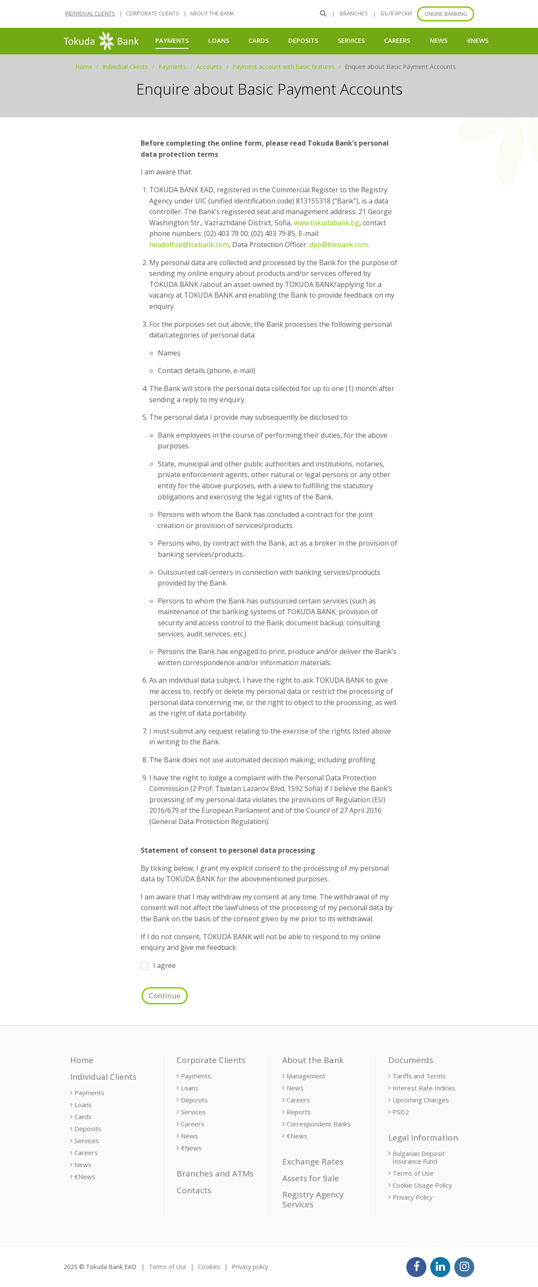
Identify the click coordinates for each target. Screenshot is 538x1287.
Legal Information (423, 1137)
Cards (258, 40)
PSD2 (401, 1112)
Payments (172, 40)
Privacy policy (250, 1267)
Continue (164, 995)
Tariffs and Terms (419, 1076)
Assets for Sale (310, 1178)
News (438, 40)
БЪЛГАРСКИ (396, 13)
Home (83, 67)
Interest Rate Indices (424, 1088)
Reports (299, 1112)
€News (477, 40)
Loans (218, 40)
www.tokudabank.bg (326, 222)
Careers (397, 40)
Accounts (209, 67)
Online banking (445, 14)
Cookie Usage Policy (422, 1185)
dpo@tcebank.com (338, 244)
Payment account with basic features (283, 67)
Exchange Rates (312, 1161)
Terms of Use (413, 1173)
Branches (354, 13)
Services (351, 40)
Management (306, 1076)
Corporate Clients (152, 13)
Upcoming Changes (421, 1100)
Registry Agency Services (313, 1199)
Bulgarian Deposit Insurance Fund (419, 1157)
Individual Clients (90, 13)
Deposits (303, 40)
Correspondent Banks (319, 1124)
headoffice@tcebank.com (189, 244)
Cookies (209, 1267)
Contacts (194, 1190)
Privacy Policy (413, 1197)
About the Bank (212, 13)
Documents (410, 1060)
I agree (158, 965)
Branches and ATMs (215, 1173)
